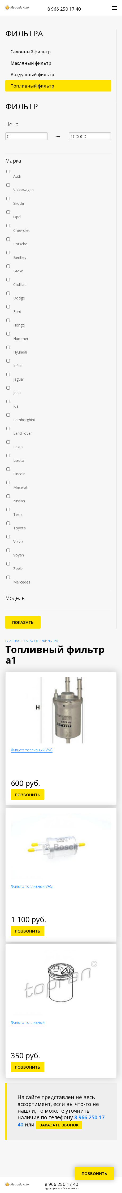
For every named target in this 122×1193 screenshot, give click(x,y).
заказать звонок (59, 1124)
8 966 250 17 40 (64, 9)
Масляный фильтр (31, 63)
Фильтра (50, 641)
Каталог (31, 641)
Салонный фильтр (31, 52)
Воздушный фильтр (32, 74)
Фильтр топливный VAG (32, 749)
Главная (12, 641)
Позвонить (27, 794)
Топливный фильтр (32, 86)
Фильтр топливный (28, 1022)
